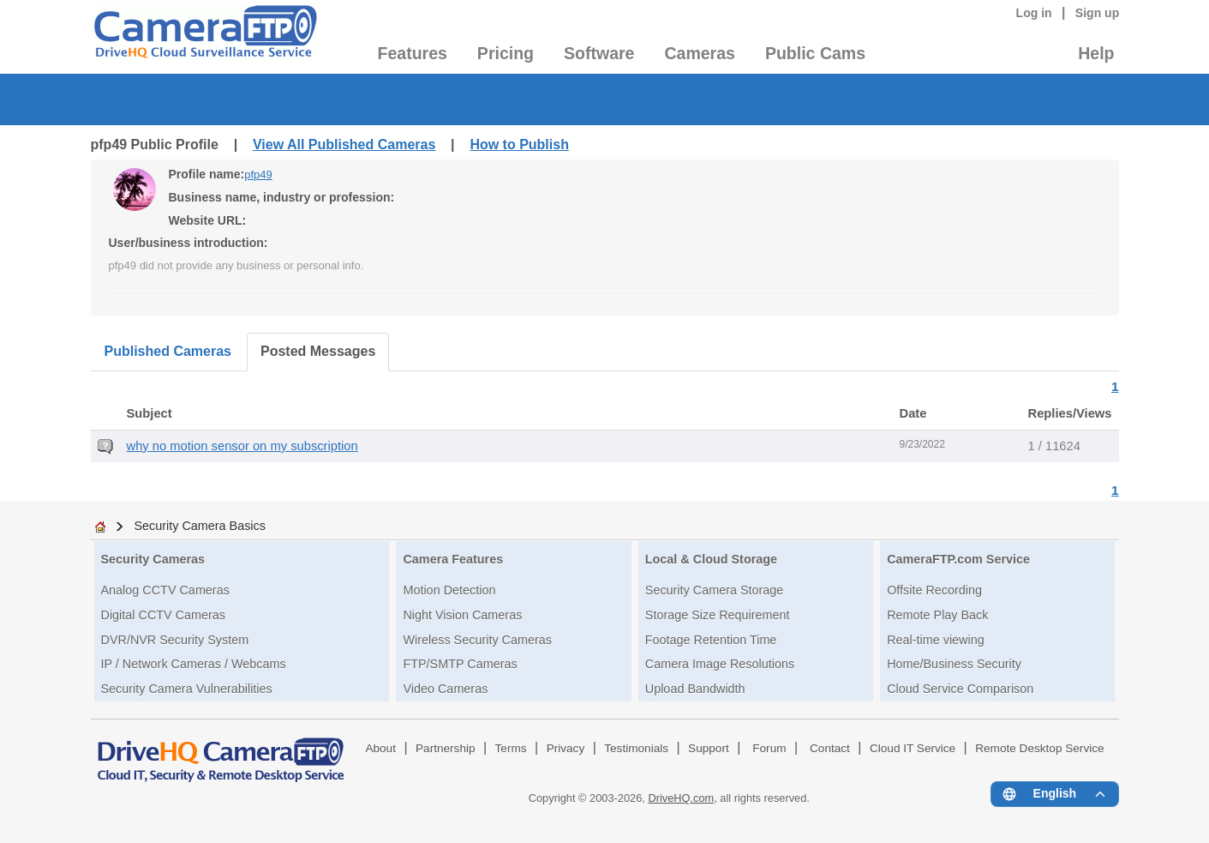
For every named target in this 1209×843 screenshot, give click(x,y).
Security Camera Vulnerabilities (186, 688)
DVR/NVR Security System (175, 640)
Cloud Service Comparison (960, 688)
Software (599, 53)
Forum (769, 748)
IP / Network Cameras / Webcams (193, 664)
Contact (830, 748)
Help (1096, 53)
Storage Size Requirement (717, 615)
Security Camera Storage (714, 590)
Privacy (566, 748)
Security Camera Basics (200, 526)
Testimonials (636, 748)
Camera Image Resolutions (719, 664)
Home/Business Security (954, 664)
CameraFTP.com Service (958, 559)
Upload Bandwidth (695, 688)
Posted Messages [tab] (317, 351)
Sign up (1097, 13)
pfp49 (258, 174)
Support (708, 748)
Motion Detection (449, 590)
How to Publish (519, 144)
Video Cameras (445, 688)
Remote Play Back (937, 615)
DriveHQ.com (681, 798)
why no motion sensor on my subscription (242, 446)
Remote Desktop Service (1039, 748)
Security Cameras (153, 559)
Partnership (446, 748)
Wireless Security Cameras (477, 640)
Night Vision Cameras (462, 615)
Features (412, 53)
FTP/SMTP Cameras (460, 664)
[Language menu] (1054, 794)
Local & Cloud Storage (711, 559)
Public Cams (815, 53)
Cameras (699, 53)
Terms (511, 748)
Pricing (505, 53)
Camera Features (453, 559)
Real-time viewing (936, 640)
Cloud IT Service (912, 748)
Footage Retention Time (711, 640)
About (380, 748)
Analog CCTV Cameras (165, 590)
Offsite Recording (934, 590)
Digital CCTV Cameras (163, 615)
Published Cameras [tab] (168, 351)
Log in (1034, 13)
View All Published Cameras (344, 144)
